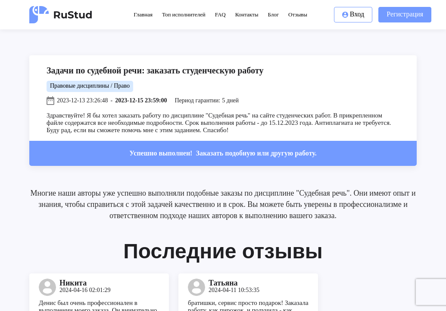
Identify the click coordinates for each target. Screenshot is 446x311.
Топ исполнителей (184, 14)
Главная (143, 14)
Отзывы (297, 14)
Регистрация (405, 14)
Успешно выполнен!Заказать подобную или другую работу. (222, 153)
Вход (353, 14)
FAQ (220, 14)
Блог (273, 14)
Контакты (247, 14)
